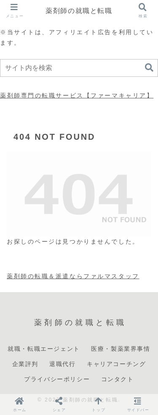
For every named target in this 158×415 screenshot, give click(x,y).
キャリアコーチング (116, 364)
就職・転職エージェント (44, 349)
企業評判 (25, 364)
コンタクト (117, 379)
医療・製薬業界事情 (120, 349)
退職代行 (62, 364)
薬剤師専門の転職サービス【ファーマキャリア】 (76, 95)
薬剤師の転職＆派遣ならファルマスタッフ (73, 276)
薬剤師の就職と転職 (79, 10)
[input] (79, 68)
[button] (149, 68)
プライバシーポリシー (57, 379)
